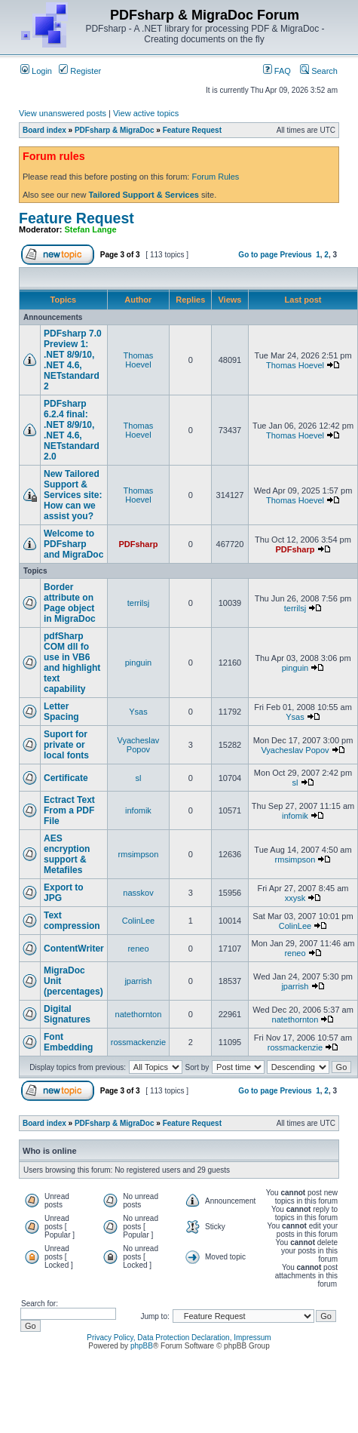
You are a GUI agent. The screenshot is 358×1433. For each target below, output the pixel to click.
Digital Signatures (67, 1014)
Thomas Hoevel (139, 360)
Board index (44, 130)
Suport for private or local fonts (66, 745)
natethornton (138, 1014)
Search (319, 70)
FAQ (277, 70)
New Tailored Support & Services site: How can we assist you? (73, 495)
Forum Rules (215, 176)
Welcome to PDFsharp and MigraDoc (73, 544)
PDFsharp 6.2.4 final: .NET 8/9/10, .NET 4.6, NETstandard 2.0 (71, 430)
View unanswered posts (62, 113)
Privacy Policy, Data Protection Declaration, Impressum (179, 1337)
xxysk (295, 898)
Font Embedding (68, 1042)
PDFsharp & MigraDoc (115, 130)
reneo (137, 948)
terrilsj (138, 602)
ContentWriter (74, 948)
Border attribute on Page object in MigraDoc (70, 603)
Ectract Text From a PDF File (69, 810)
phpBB (141, 1346)
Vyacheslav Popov (139, 745)
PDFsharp (138, 544)
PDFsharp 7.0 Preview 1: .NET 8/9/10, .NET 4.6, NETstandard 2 (73, 360)
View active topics (146, 113)
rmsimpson (138, 854)
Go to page (257, 255)
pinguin (138, 662)
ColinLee (138, 920)
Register (80, 70)
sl (138, 778)
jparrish (137, 981)
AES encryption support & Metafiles (67, 854)
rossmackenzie (138, 1042)
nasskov (138, 892)
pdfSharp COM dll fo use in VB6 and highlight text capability (72, 662)
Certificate (66, 778)
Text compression (72, 920)
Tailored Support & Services (143, 194)
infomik (138, 810)
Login (36, 70)
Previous (295, 255)
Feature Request (192, 130)
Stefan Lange (91, 229)
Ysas (138, 711)
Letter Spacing (61, 711)
